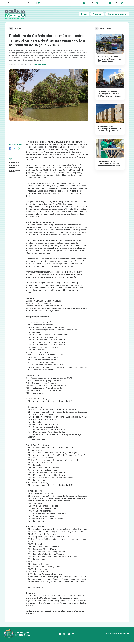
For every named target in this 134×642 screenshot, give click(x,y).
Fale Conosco (30, 3)
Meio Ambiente (40, 65)
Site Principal (10, 3)
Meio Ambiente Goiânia (14, 166)
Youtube (113, 3)
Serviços (19, 3)
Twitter (125, 3)
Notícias (97, 14)
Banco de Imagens (117, 14)
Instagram (101, 3)
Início (84, 14)
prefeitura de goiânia (14, 171)
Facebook (88, 3)
